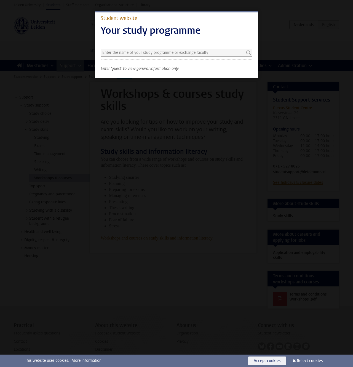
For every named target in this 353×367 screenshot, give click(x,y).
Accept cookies (267, 360)
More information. (87, 360)
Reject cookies (310, 360)
